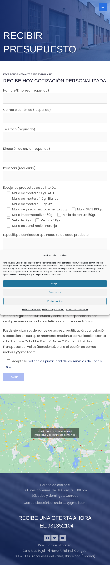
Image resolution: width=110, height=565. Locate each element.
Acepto (55, 283)
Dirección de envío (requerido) (55, 154)
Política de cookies (31, 309)
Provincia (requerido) (55, 173)
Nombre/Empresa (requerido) (55, 96)
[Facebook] (47, 539)
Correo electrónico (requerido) (55, 115)
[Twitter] (54, 539)
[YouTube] (63, 539)
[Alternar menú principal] (103, 8)
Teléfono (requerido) (55, 134)
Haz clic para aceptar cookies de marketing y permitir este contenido (55, 433)
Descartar (55, 292)
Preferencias (55, 301)
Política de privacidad (53, 309)
